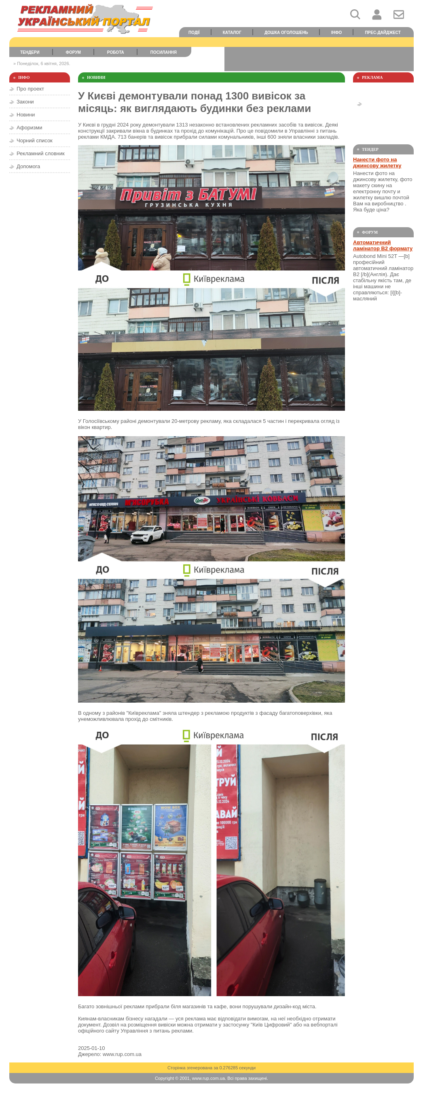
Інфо (336, 32)
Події (194, 32)
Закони (25, 102)
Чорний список (35, 140)
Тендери (30, 52)
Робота (115, 52)
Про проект (30, 89)
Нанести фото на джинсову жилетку (377, 162)
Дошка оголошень (286, 32)
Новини (26, 115)
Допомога (28, 166)
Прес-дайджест (383, 32)
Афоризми (29, 128)
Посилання (163, 52)
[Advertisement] (319, 59)
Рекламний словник (41, 153)
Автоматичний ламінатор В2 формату (382, 245)
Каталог (232, 32)
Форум (73, 52)
